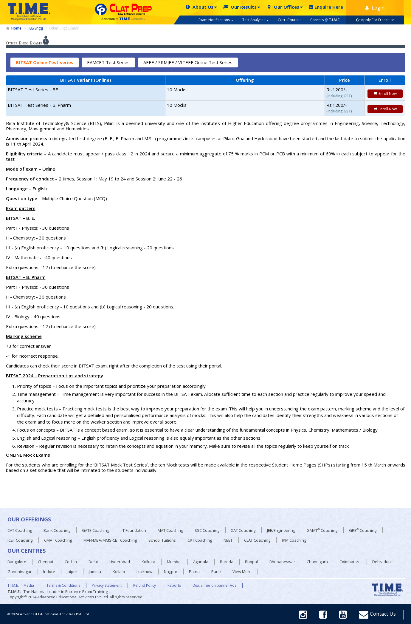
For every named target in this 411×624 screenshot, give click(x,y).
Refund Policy (144, 585)
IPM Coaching (294, 540)
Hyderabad (119, 561)
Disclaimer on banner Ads (214, 585)
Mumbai (174, 561)
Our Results (240, 7)
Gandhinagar (19, 571)
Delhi (93, 561)
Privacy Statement (107, 585)
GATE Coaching (95, 530)
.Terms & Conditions (63, 585)
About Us (199, 7)
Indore (49, 571)
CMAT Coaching (58, 540)
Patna (194, 571)
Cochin (71, 561)
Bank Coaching (57, 530)
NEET (228, 540)
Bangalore (16, 561)
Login (374, 7)
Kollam (119, 571)
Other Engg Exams (64, 28)
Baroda (226, 561)
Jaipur (72, 571)
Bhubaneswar (282, 561)
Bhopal (251, 561)
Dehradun (381, 561)
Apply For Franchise (375, 19)
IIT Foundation (133, 530)
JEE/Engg (36, 28)
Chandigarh (317, 561)
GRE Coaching (362, 530)
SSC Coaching (207, 530)
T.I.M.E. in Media (20, 585)
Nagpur (170, 571)
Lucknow (144, 571)
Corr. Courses (289, 19)
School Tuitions (162, 540)
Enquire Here (326, 7)
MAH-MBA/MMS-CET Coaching (110, 540)
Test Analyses (255, 19)
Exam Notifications (215, 19)
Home (16, 28)
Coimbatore (350, 561)
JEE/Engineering (281, 530)
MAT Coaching (170, 530)
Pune (216, 571)
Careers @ (325, 19)
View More (242, 571)
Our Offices (282, 7)
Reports (174, 585)
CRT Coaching (199, 540)
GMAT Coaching (322, 530)
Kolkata (148, 561)
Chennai (45, 561)
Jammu (95, 571)
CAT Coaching (19, 530)
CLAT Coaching (257, 540)
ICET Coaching (19, 540)
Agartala (200, 561)
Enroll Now (385, 93)
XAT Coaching (243, 530)
